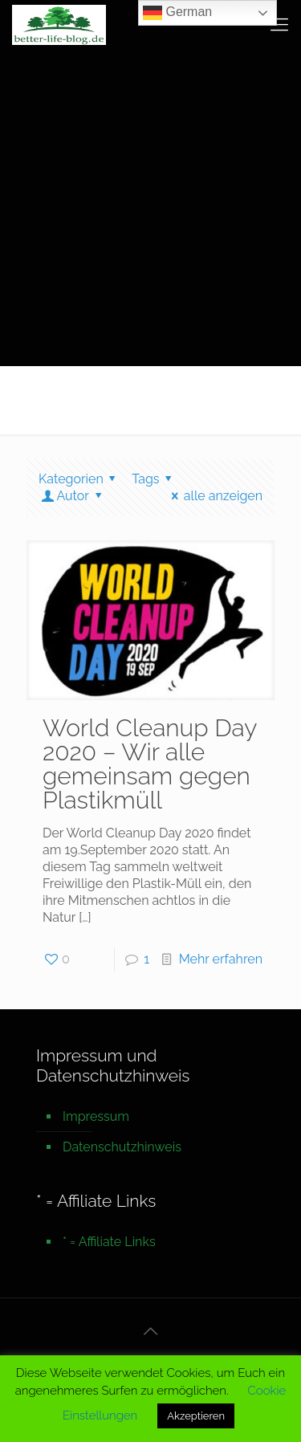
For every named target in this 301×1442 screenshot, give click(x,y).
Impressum (96, 1116)
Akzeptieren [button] (196, 1416)
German (177, 12)
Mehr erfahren (220, 959)
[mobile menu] (279, 24)
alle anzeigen (213, 495)
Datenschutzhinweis (122, 1147)
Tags (154, 479)
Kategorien (80, 479)
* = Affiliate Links (109, 1241)
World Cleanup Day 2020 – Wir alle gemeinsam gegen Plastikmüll (150, 764)
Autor (73, 495)
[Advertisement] (150, 206)
